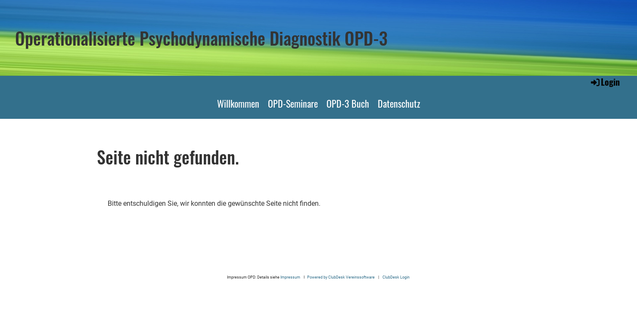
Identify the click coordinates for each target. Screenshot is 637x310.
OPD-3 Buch (347, 103)
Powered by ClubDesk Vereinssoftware (341, 277)
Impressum (290, 277)
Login (605, 81)
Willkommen (238, 103)
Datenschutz (399, 103)
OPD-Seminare (293, 103)
